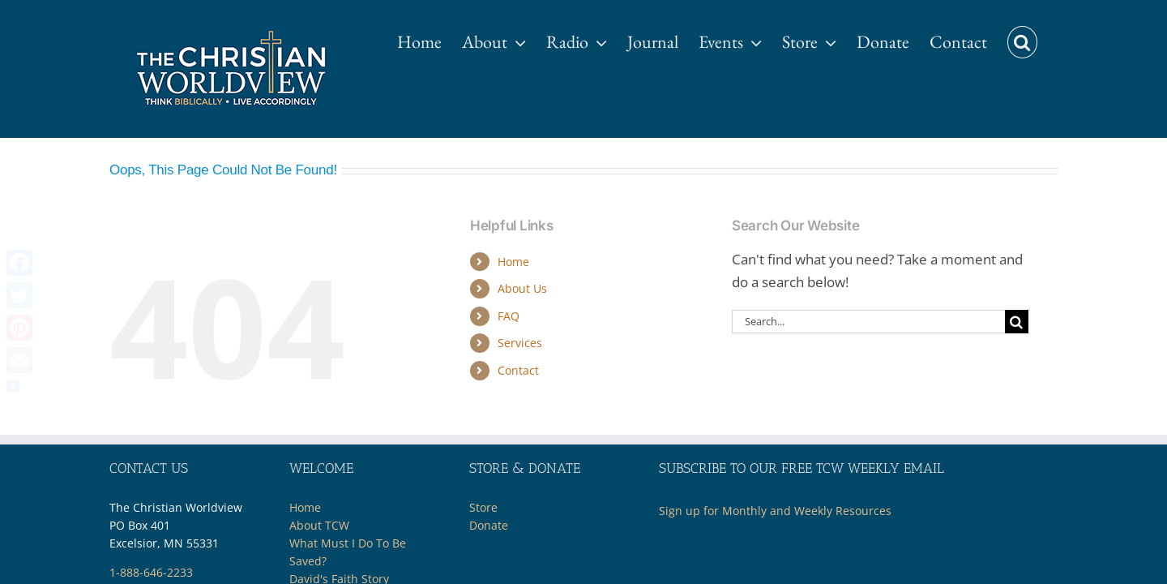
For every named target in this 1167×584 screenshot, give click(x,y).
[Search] (1016, 321)
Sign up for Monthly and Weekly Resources (775, 510)
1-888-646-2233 (151, 572)
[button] (1043, 34)
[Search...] (868, 321)
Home (513, 261)
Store (483, 507)
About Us (522, 288)
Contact (518, 370)
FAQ (508, 316)
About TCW (319, 525)
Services (520, 342)
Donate (488, 525)
